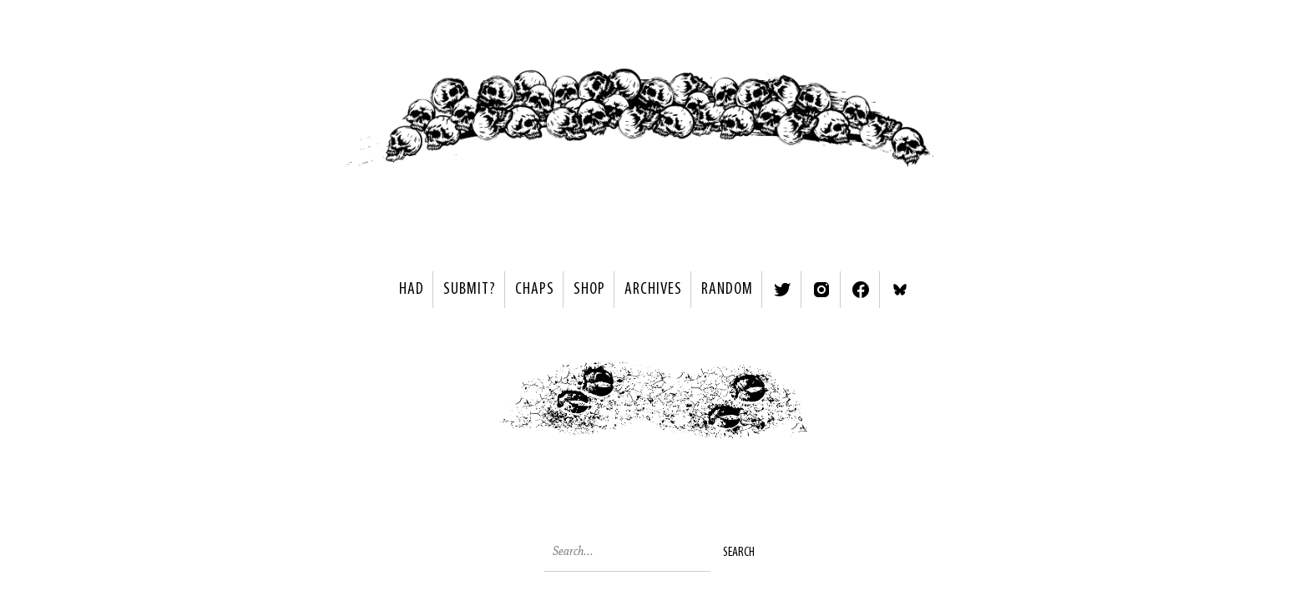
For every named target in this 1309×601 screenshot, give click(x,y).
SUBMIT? (469, 289)
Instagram (821, 290)
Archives (653, 289)
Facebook (861, 290)
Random (727, 289)
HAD (411, 289)
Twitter (782, 290)
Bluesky (900, 290)
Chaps (534, 289)
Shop (589, 289)
